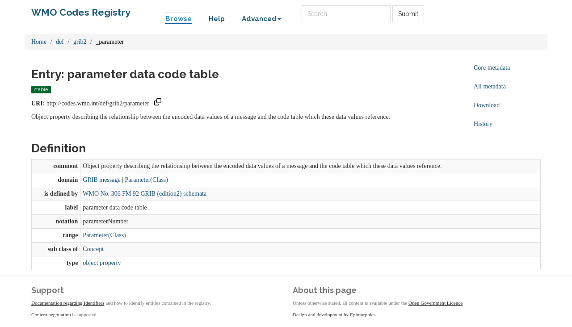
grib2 (80, 41)
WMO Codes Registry (80, 12)
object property (102, 263)
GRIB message (101, 179)
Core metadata (492, 67)
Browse (178, 19)
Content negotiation (51, 314)
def (60, 41)
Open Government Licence (435, 303)
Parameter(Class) (146, 179)
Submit (408, 13)
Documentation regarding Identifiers (67, 303)
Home (38, 41)
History (483, 124)
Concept (93, 249)
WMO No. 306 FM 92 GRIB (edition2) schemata (144, 193)
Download (487, 105)
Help (217, 19)
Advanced (261, 19)
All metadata (490, 86)
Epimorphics (362, 314)
